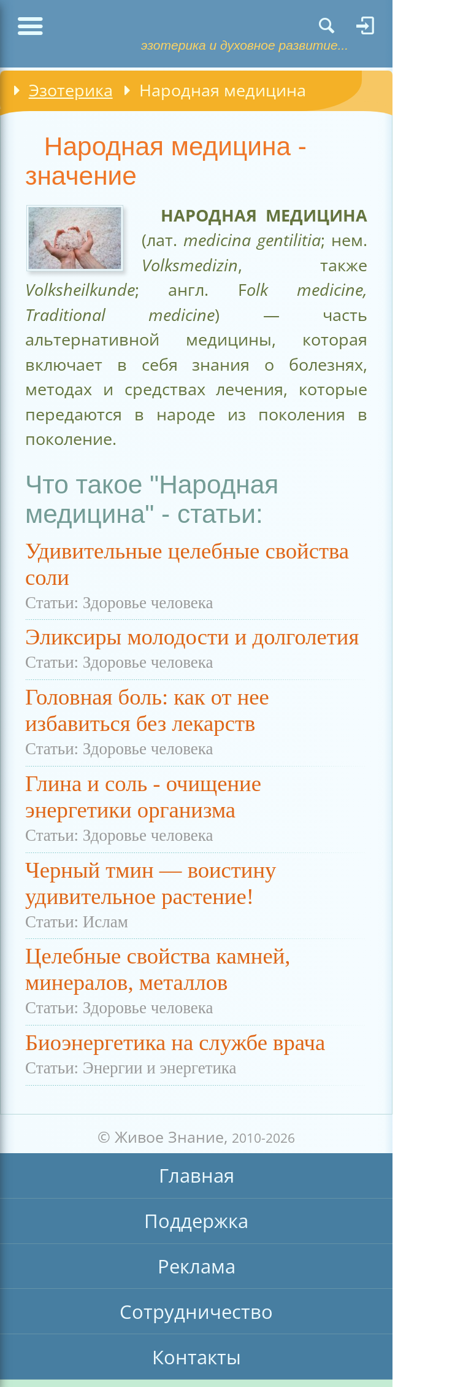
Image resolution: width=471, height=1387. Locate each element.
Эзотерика (71, 90)
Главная (196, 1175)
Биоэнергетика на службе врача (175, 1042)
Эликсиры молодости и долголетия (192, 636)
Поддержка (196, 1221)
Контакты (196, 1357)
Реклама (197, 1266)
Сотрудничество (196, 1311)
